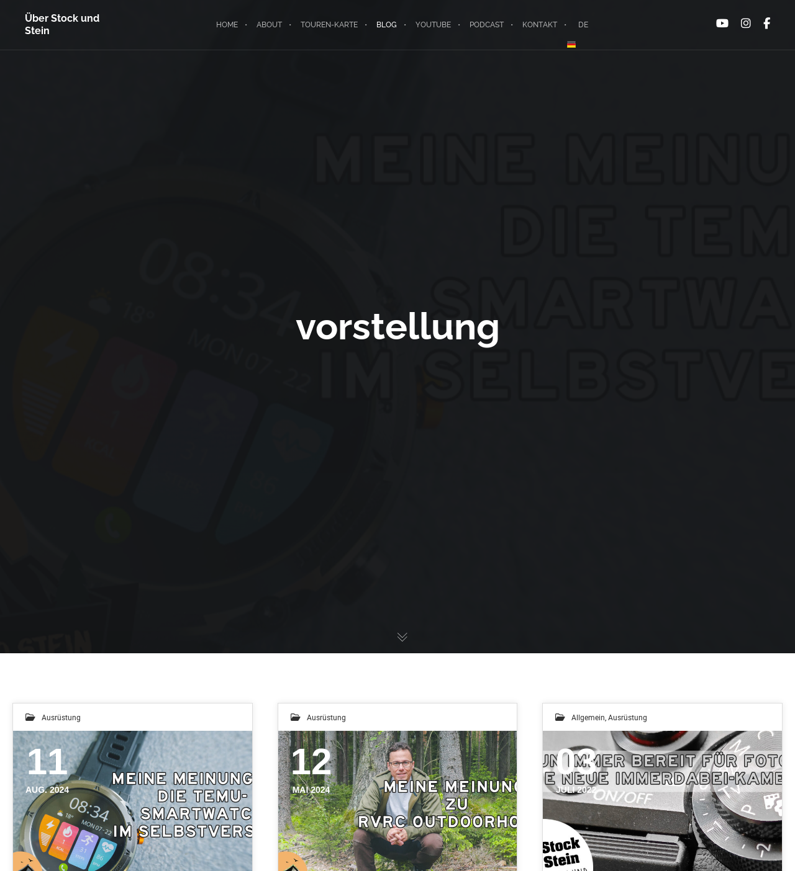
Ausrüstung (61, 717)
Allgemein (588, 717)
